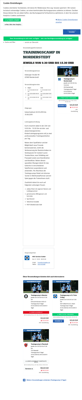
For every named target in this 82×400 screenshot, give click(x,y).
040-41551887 (41, 264)
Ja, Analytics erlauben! (12, 20)
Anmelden (72, 32)
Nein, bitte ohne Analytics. (13, 24)
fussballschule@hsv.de (44, 262)
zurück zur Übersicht (31, 42)
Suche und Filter (10, 42)
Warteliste (29, 369)
